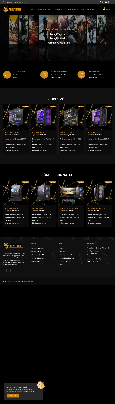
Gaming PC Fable (38, 132)
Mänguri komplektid (40, 255)
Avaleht (33, 9)
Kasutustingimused (66, 255)
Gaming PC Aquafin (11, 208)
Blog (61, 264)
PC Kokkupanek (73, 9)
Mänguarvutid (60, 9)
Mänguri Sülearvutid (45, 9)
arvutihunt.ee (18, 281)
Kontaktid (90, 9)
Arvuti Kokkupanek (37, 261)
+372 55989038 (8, 2)
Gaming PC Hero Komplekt (69, 208)
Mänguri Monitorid (39, 258)
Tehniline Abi (64, 261)
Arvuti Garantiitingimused (67, 258)
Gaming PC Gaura (38, 208)
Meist (83, 9)
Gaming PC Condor (66, 132)
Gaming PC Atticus (94, 132)
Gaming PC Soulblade (12, 132)
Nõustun (13, 395)
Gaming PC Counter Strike (96, 208)
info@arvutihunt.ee (21, 2)
